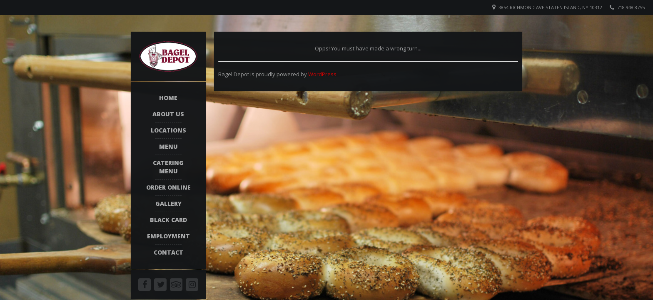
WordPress (322, 74)
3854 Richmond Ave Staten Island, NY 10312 (550, 7)
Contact (168, 252)
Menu (168, 146)
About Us (168, 114)
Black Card (168, 220)
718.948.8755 (631, 7)
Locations (168, 130)
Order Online (168, 187)
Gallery (168, 204)
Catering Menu (168, 167)
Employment (168, 236)
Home (168, 98)
